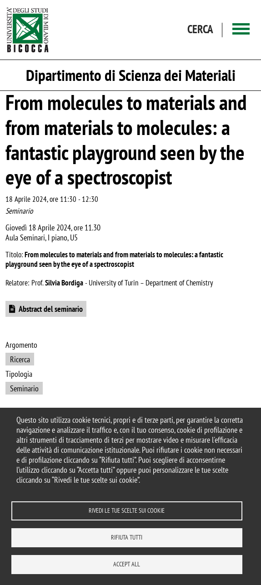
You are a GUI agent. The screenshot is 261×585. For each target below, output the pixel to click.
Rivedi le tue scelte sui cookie (127, 510)
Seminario (24, 388)
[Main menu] (241, 30)
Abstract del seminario (51, 309)
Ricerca (20, 359)
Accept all (126, 564)
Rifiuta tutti (126, 537)
